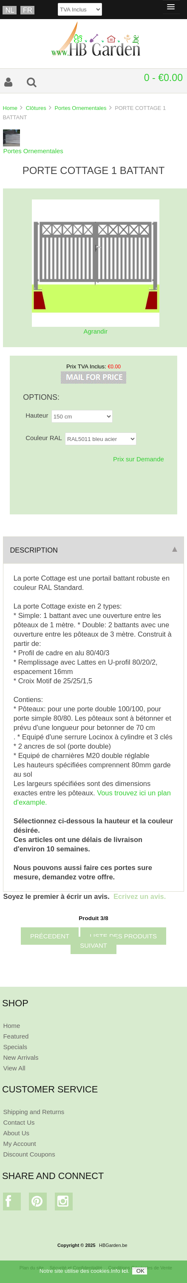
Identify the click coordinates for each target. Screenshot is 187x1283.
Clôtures (36, 108)
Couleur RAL (44, 437)
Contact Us (18, 1122)
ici (125, 1271)
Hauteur (37, 415)
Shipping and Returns (33, 1111)
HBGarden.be (113, 1245)
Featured (15, 1036)
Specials (15, 1046)
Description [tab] (93, 550)
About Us (16, 1133)
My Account (19, 1143)
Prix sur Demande (138, 459)
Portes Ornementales (80, 108)
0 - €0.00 (163, 77)
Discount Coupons (29, 1154)
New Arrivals (20, 1057)
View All (14, 1068)
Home (10, 108)
